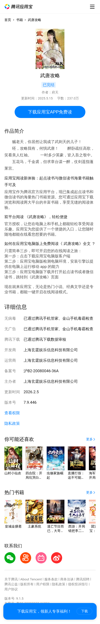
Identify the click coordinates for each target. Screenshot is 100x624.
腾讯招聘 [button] (82, 579)
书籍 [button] (19, 20)
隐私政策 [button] (12, 423)
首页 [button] (7, 20)
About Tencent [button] (31, 579)
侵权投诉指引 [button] (78, 584)
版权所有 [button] (27, 584)
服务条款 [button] (51, 579)
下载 (84, 611)
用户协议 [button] (11, 589)
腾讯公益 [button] (11, 584)
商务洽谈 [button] (67, 579)
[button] (18, 6)
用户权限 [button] (42, 584)
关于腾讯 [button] (11, 579)
